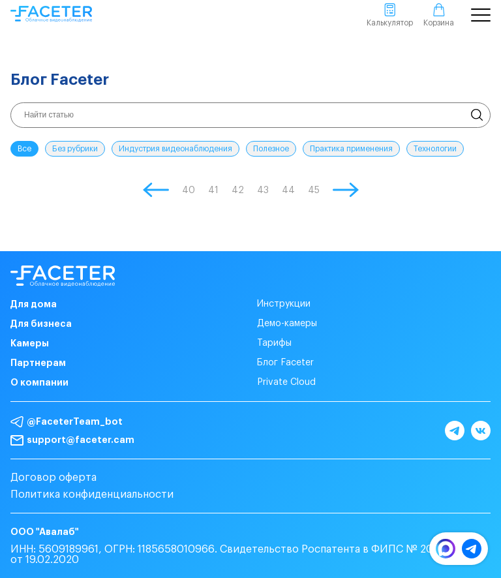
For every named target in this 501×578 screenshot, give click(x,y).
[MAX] (445, 555)
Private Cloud (286, 382)
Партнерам (38, 362)
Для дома (33, 304)
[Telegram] (471, 555)
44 (288, 190)
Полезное (271, 149)
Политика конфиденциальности (92, 494)
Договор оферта (53, 477)
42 (238, 190)
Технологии (435, 149)
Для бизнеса (41, 323)
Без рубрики (75, 149)
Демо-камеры (287, 323)
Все (24, 149)
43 (263, 190)
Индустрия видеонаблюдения (175, 149)
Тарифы (274, 343)
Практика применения (351, 149)
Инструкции (284, 304)
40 (188, 190)
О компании (39, 382)
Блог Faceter (285, 362)
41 (213, 190)
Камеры (29, 343)
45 (314, 190)
